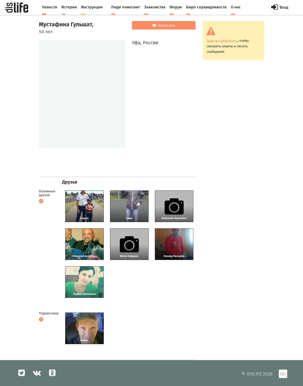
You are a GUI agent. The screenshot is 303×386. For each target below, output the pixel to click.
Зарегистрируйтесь (222, 41)
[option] (82, 94)
